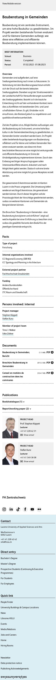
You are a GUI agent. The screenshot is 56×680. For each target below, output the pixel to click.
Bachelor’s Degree (9, 558)
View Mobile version (11, 3)
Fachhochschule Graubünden (15, 274)
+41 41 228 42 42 (9, 539)
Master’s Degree (8, 563)
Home (3, 640)
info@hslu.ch (6, 542)
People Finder (7, 602)
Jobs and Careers (8, 634)
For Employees (7, 583)
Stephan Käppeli (9, 315)
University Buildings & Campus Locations (20, 607)
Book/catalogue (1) (13, 401)
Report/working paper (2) (16, 408)
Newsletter (5, 657)
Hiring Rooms (7, 645)
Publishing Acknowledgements (15, 668)
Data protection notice (11, 663)
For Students (6, 578)
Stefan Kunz (7, 318)
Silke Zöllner (7, 333)
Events (4, 624)
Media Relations (8, 629)
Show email (29, 435)
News (3, 613)
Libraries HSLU (7, 618)
